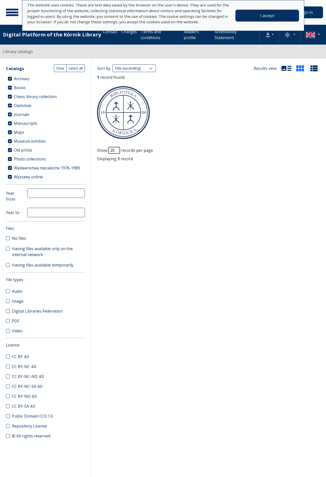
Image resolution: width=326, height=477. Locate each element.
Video (17, 331)
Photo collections (30, 159)
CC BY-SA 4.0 (23, 406)
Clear (60, 68)
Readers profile (191, 34)
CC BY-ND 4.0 (24, 396)
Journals (21, 114)
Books (20, 87)
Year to (12, 212)
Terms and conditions (151, 34)
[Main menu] (12, 12)
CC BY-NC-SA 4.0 (27, 386)
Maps (19, 132)
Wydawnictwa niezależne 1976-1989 (47, 168)
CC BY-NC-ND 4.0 (28, 376)
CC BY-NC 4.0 (24, 366)
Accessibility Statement (226, 34)
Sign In (306, 12)
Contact (110, 31)
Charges (129, 31)
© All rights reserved (31, 436)
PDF (15, 321)
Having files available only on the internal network (42, 251)
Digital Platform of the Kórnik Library (52, 34)
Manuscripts (25, 123)
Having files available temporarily (43, 265)
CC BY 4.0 (20, 356)
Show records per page (125, 150)
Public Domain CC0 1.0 (32, 416)
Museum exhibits (30, 141)
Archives (21, 78)
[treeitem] (45, 78)
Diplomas (22, 105)
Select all (76, 68)
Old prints (23, 150)
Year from (10, 196)
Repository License (29, 426)
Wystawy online (28, 177)
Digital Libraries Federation (37, 311)
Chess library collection (35, 96)
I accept (267, 15)
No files (19, 238)
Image (18, 301)
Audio (17, 291)
